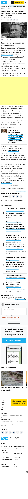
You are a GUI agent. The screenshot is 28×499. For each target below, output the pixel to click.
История (16, 462)
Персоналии (17, 457)
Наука (2, 462)
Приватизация (5, 457)
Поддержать (19, 2)
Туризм (15, 466)
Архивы (3, 402)
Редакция (3, 407)
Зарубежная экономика (20, 448)
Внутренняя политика (6, 446)
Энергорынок (4, 455)
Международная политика (5, 449)
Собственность (18, 469)
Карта (2, 409)
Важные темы (5, 6)
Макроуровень (5, 452)
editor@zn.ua (4, 425)
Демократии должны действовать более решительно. (16, 264)
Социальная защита (19, 446)
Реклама (3, 404)
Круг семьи (16, 464)
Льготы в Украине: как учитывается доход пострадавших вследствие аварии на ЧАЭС (12, 389)
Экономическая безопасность (18, 454)
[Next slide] (26, 6)
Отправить (14, 322)
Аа (12, 2)
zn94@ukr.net (20, 421)
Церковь (3, 469)
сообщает (22, 68)
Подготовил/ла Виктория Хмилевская (12, 200)
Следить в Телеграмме (14, 340)
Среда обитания (5, 466)
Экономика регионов (6, 459)
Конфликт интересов (19, 451)
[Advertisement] (14, 91)
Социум (16, 459)
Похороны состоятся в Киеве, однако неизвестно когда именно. (16, 213)
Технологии (4, 464)
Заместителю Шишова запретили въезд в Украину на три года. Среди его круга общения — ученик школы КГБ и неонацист (16, 136)
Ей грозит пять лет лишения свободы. (15, 226)
